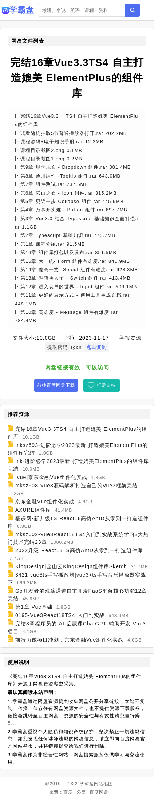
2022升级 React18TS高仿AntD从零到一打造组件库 (79, 550)
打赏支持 (106, 385)
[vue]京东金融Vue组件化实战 (51, 477)
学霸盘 (87, 783)
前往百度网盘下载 (56, 385)
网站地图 (103, 783)
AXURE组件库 (33, 510)
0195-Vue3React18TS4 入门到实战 (60, 615)
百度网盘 (99, 792)
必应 (81, 792)
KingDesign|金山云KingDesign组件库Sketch (71, 566)
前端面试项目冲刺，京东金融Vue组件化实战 (69, 640)
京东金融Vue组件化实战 (44, 501)
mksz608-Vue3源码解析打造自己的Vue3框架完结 (76, 485)
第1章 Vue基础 (33, 607)
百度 (68, 792)
